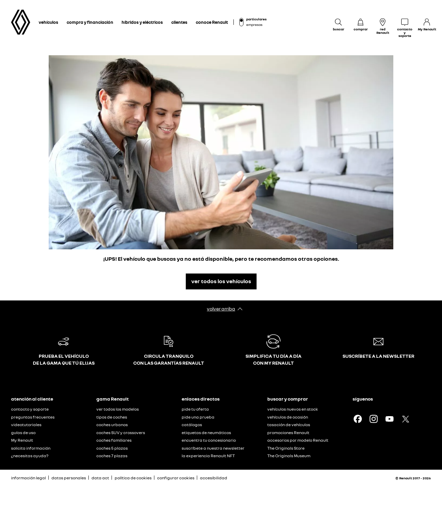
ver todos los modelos (117, 409)
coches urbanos (112, 424)
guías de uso (23, 432)
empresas (254, 24)
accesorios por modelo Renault (297, 440)
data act (100, 477)
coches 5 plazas (112, 448)
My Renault (22, 440)
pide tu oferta (195, 409)
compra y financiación (90, 22)
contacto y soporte (30, 409)
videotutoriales (26, 424)
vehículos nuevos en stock (292, 409)
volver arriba (221, 308)
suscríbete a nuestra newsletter (213, 448)
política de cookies (133, 477)
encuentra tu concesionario (209, 440)
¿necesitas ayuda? (29, 455)
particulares (256, 19)
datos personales (68, 477)
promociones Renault (288, 432)
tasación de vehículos (288, 424)
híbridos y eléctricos (142, 22)
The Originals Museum (288, 455)
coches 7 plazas (111, 455)
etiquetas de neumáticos (206, 432)
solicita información (30, 448)
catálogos (192, 424)
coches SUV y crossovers (120, 432)
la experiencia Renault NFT (208, 455)
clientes (179, 22)
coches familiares (114, 440)
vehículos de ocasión (287, 417)
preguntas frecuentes (33, 417)
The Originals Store (286, 448)
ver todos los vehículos (221, 281)
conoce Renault (212, 22)
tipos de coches (111, 417)
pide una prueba (198, 417)
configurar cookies (175, 478)
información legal (28, 477)
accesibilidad (213, 477)
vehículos (48, 22)
